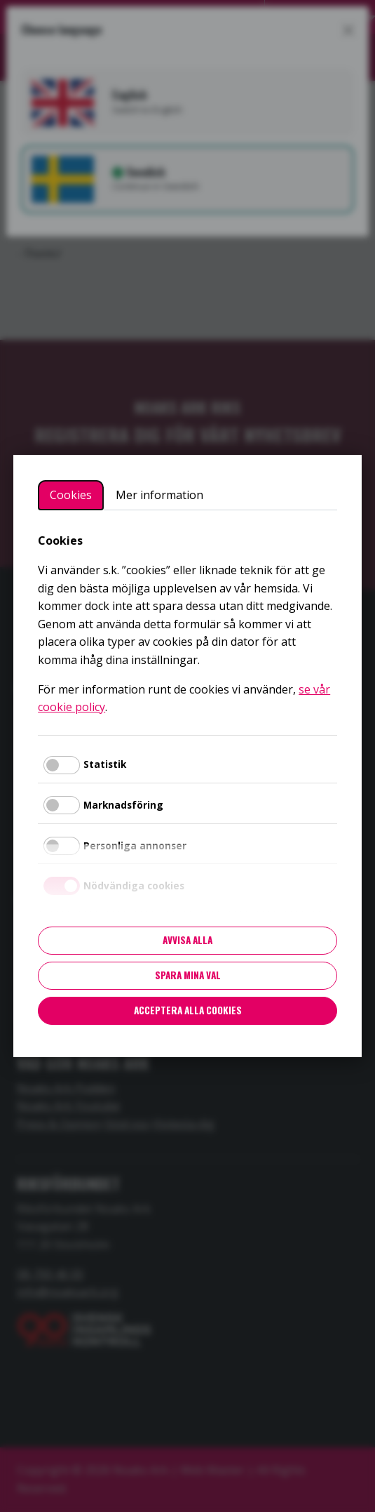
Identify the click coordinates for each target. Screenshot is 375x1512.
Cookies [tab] (71, 495)
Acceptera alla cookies (188, 1010)
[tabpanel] (187, 624)
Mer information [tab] (159, 495)
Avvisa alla (187, 940)
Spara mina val (188, 975)
